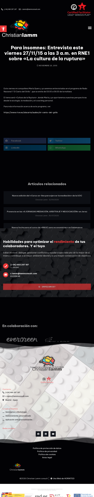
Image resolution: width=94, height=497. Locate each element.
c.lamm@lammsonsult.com (23, 273)
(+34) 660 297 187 (20, 264)
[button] (3, 28)
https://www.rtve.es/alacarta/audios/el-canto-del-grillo (31, 112)
